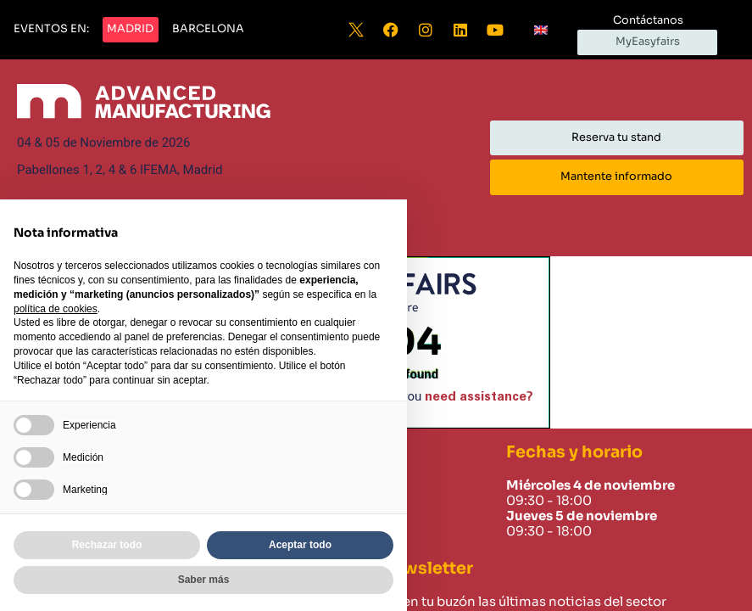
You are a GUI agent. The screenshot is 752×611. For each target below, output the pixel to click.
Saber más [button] (204, 580)
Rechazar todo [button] (107, 545)
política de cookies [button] (55, 309)
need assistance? (479, 396)
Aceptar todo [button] (300, 545)
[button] (51, 29)
